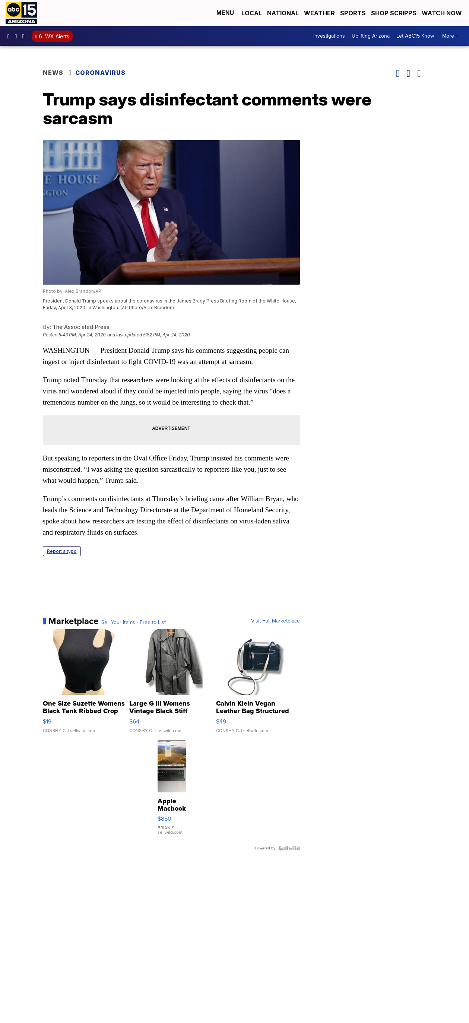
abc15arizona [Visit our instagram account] (18, 36)
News (53, 72)
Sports (353, 13)
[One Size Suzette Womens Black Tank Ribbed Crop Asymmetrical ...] (85, 684)
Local (251, 13)
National (283, 13)
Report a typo (62, 551)
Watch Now (442, 13)
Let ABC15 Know (415, 36)
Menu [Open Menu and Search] (225, 13)
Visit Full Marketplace (275, 621)
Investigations (329, 36)
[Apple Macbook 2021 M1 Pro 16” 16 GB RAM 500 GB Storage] (172, 791)
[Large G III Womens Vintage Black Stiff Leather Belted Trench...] (171, 684)
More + (450, 36)
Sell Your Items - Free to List (133, 622)
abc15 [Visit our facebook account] (10, 36)
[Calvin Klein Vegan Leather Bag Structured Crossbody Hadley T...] (258, 684)
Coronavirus (100, 72)
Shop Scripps (393, 13)
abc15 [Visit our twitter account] (25, 36)
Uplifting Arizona (371, 36)
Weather (319, 13)
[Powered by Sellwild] (289, 848)
